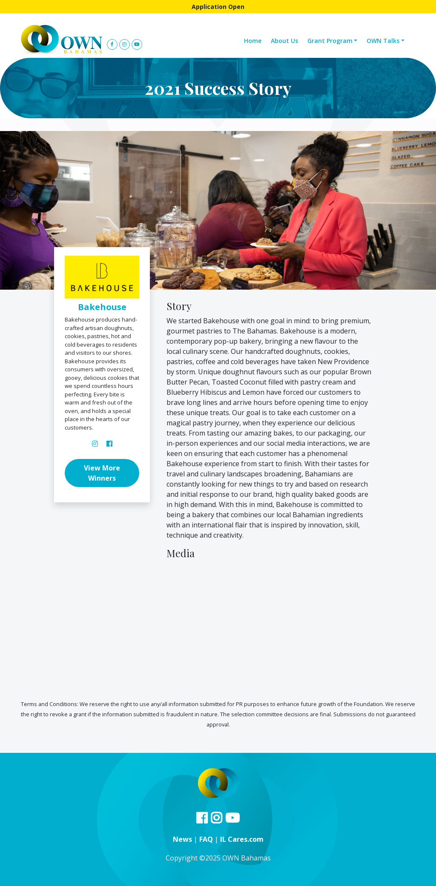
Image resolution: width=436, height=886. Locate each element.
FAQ (206, 839)
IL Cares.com (242, 839)
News (182, 839)
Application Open (218, 7)
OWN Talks (383, 41)
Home (252, 41)
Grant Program (330, 41)
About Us (284, 41)
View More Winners (102, 473)
